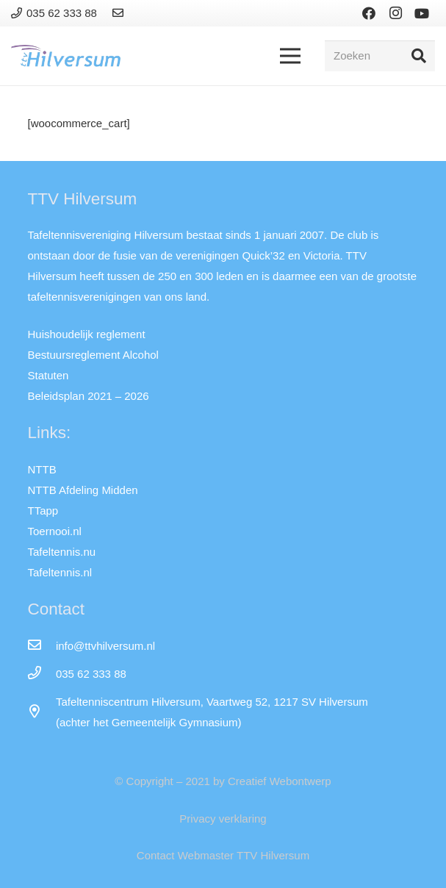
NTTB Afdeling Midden (83, 490)
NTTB (42, 469)
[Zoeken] (380, 55)
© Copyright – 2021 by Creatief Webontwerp (223, 781)
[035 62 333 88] (42, 674)
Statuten (48, 375)
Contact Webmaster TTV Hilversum (223, 855)
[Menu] (290, 55)
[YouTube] (422, 13)
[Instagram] (395, 13)
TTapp (43, 510)
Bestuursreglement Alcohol (93, 354)
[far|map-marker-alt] (42, 712)
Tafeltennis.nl (60, 572)
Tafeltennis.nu (62, 551)
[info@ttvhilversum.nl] (42, 646)
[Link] (120, 13)
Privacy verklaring (222, 818)
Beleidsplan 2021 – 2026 (88, 396)
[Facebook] (369, 13)
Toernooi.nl (55, 531)
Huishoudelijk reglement (86, 334)
